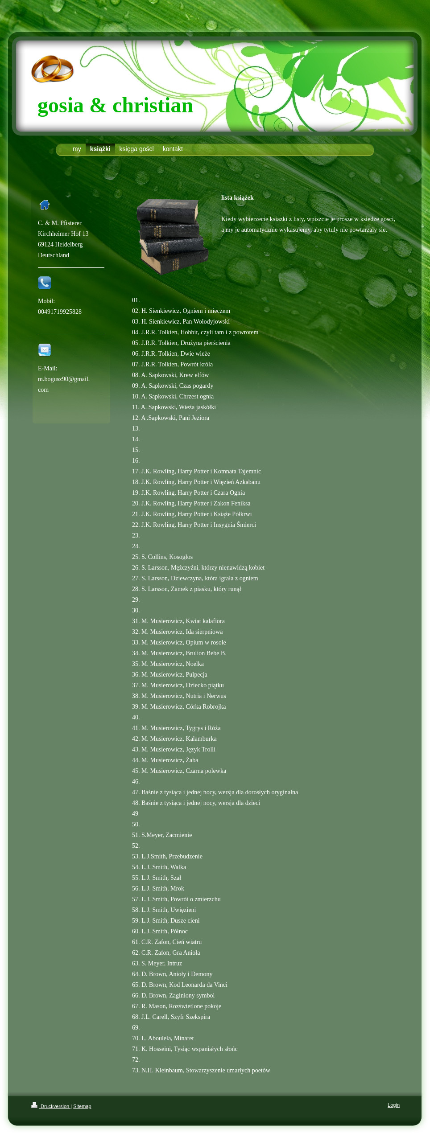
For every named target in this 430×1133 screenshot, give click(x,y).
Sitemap (82, 1106)
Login (394, 1105)
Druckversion (50, 1106)
